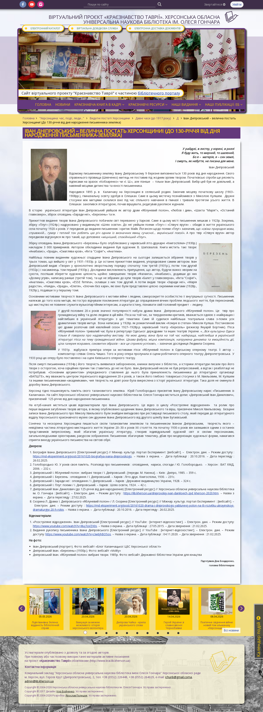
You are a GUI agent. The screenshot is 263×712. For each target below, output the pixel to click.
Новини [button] (62, 104)
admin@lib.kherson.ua (39, 681)
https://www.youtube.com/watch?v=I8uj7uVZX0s (65, 526)
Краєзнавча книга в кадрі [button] (99, 104)
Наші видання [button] (186, 104)
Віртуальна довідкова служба (94, 28)
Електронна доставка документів (154, 28)
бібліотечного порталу (159, 93)
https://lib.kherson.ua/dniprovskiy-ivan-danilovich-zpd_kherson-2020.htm (171, 493)
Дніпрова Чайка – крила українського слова (131, 607)
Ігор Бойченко (65, 691)
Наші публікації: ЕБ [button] (223, 104)
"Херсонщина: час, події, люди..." (61, 118)
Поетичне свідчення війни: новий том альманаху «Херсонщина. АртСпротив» (217, 609)
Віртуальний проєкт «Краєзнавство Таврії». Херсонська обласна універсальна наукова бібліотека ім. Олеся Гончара (134, 19)
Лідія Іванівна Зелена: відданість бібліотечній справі (45, 609)
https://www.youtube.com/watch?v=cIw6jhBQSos (78, 534)
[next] (241, 608)
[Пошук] (159, 4)
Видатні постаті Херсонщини (110, 118)
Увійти (236, 4)
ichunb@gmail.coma (178, 677)
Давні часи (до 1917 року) (153, 118)
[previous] (21, 608)
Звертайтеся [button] (214, 4)
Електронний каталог (42, 28)
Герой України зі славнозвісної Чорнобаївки (174, 609)
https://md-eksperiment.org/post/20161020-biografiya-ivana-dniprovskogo (82, 456)
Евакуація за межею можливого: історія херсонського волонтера (88, 609)
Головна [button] (43, 104)
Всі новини (231, 630)
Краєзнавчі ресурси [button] (147, 104)
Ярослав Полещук (76, 695)
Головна (29, 118)
